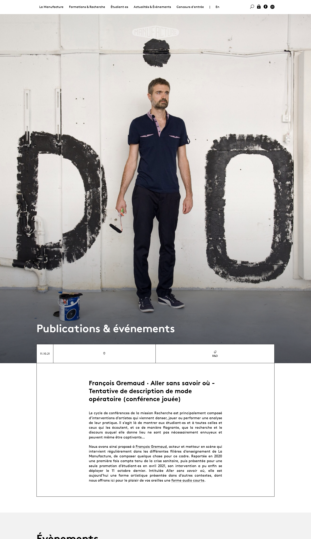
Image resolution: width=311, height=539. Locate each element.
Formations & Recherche (87, 7)
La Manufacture (51, 7)
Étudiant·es (119, 7)
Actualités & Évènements (152, 7)
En (217, 7)
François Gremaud (151, 446)
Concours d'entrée (190, 7)
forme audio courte (187, 480)
